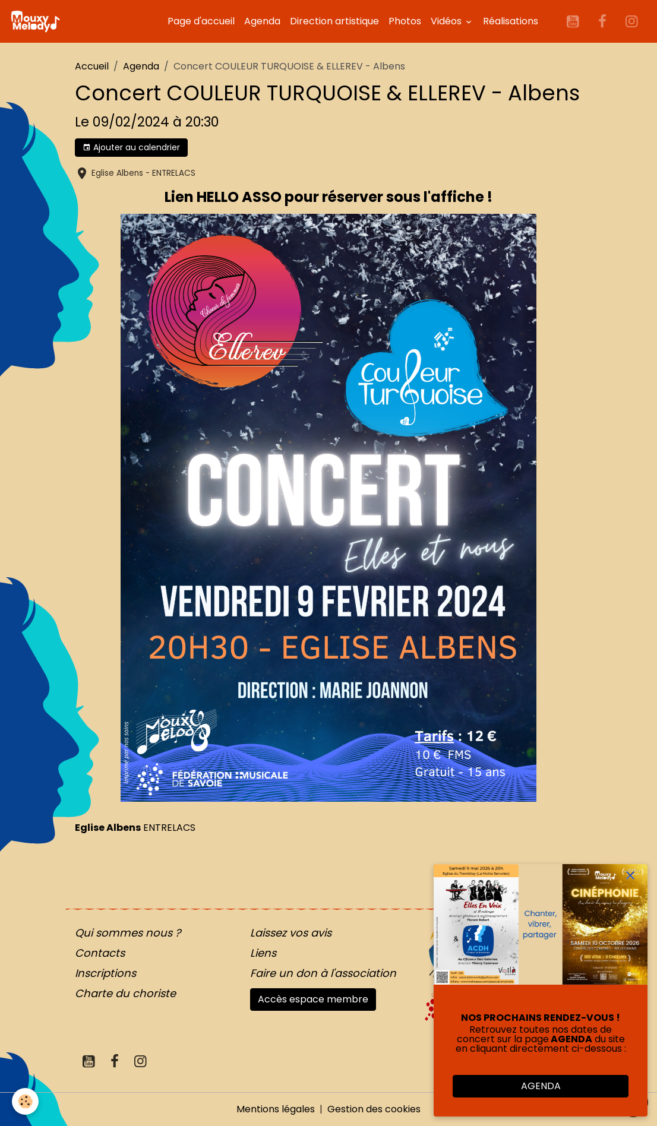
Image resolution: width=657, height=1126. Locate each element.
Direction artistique (334, 21)
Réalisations (510, 21)
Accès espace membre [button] (313, 999)
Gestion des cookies (374, 1109)
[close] (630, 875)
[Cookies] (25, 1101)
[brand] (37, 21)
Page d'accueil (201, 21)
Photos (404, 21)
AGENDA (541, 1086)
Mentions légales (275, 1109)
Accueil (92, 66)
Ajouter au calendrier (131, 147)
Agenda (262, 21)
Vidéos (447, 21)
